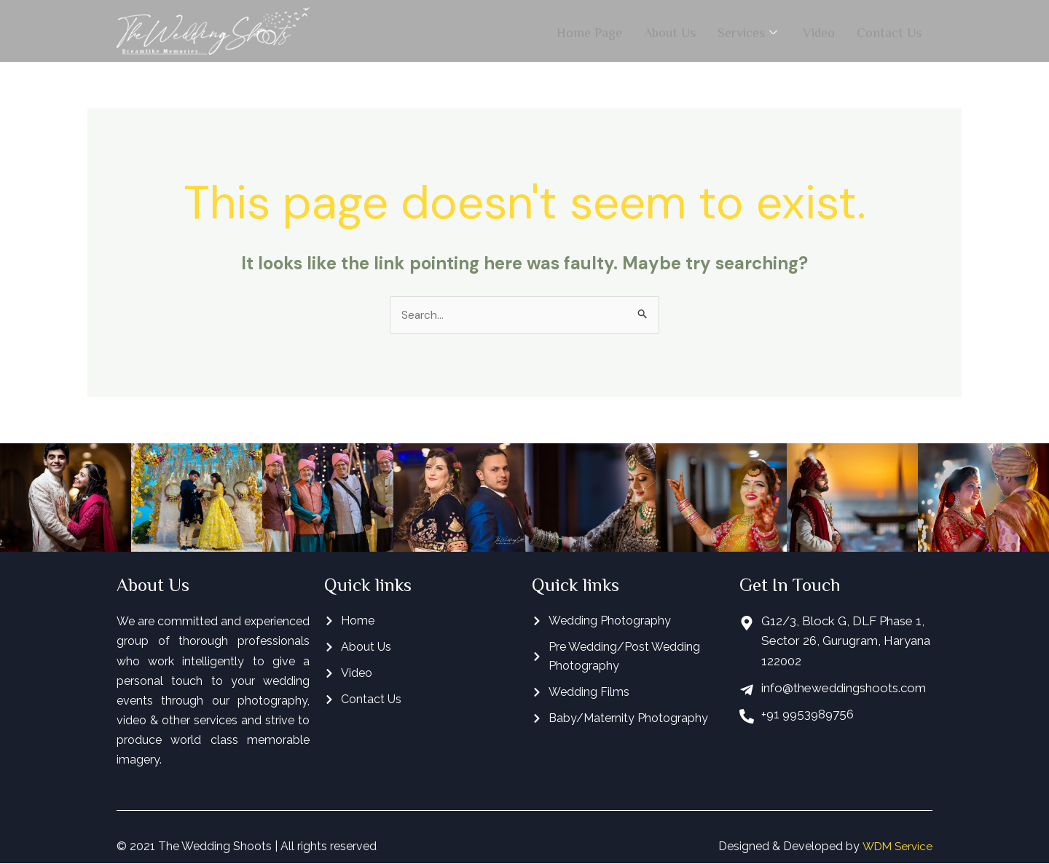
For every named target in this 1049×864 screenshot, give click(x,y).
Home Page (589, 30)
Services (749, 30)
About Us (670, 30)
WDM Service (895, 847)
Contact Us (889, 30)
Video (819, 30)
